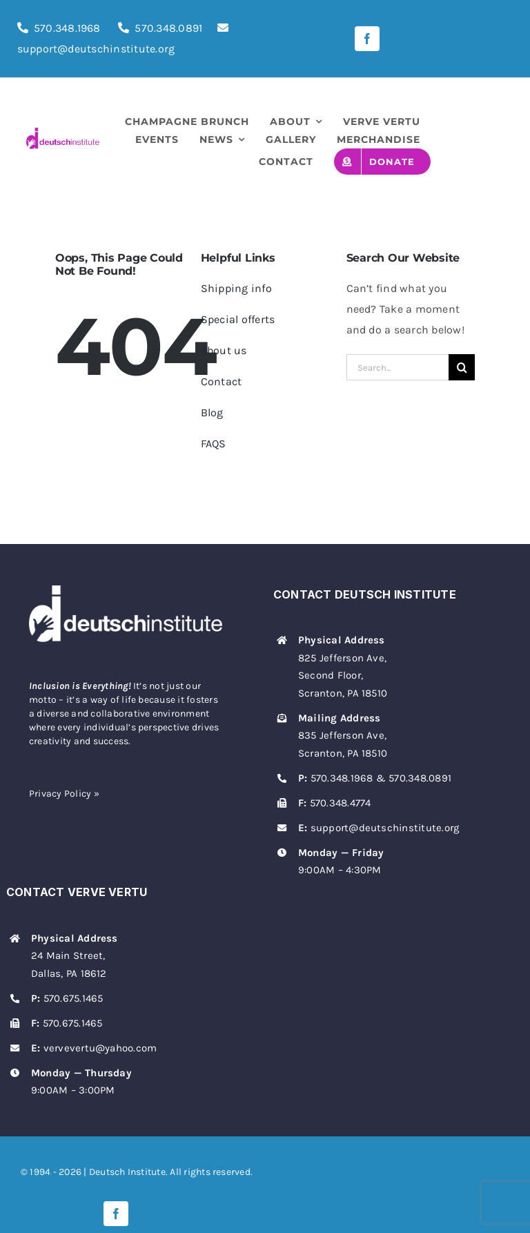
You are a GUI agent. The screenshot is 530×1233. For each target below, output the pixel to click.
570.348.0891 (168, 28)
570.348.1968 (67, 28)
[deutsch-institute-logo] (62, 132)
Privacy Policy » (64, 793)
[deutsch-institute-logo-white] (125, 590)
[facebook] (367, 38)
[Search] (462, 367)
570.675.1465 (73, 998)
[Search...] (397, 367)
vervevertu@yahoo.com (100, 1048)
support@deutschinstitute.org (385, 828)
